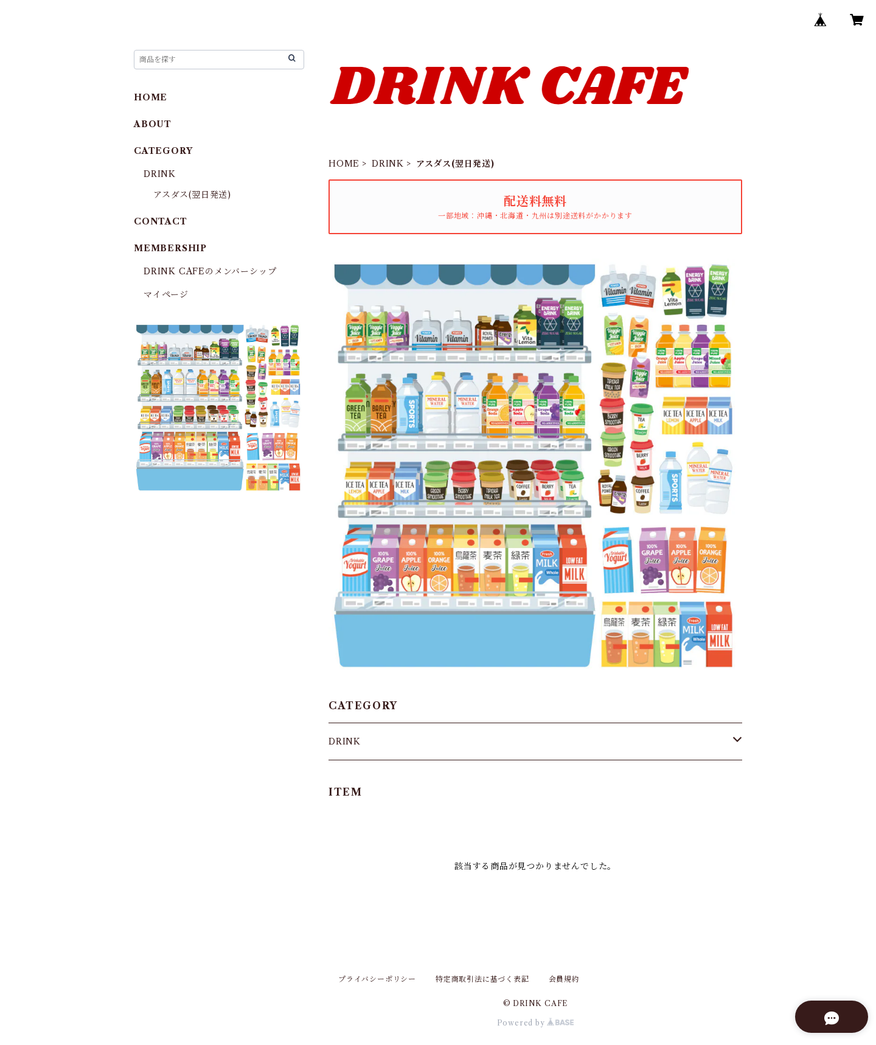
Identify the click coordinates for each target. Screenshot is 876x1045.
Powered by (535, 1022)
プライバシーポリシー (377, 979)
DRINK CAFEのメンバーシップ (210, 271)
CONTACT (160, 221)
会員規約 (564, 979)
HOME (344, 163)
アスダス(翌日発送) (192, 194)
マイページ (166, 294)
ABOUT (153, 124)
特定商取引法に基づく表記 (482, 979)
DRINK (388, 163)
